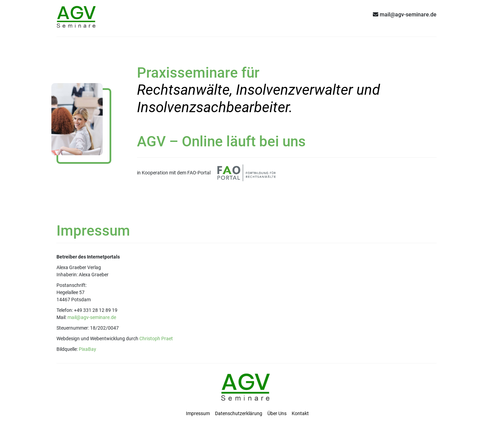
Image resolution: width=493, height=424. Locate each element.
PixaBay (87, 349)
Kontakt (300, 413)
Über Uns (277, 413)
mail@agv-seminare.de (91, 317)
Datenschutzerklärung (238, 413)
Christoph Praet (156, 338)
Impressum (198, 413)
